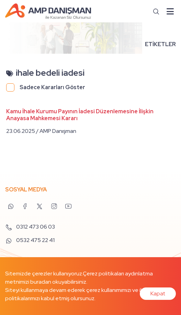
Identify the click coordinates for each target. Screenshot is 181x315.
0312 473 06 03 (30, 226)
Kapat (157, 293)
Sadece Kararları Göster (52, 87)
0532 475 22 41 (30, 240)
